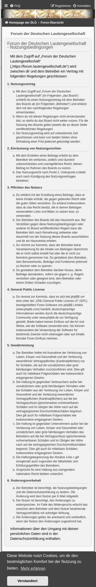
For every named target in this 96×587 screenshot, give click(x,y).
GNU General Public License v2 (57, 301)
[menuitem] (15, 6)
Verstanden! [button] (27, 581)
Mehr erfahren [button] (33, 568)
